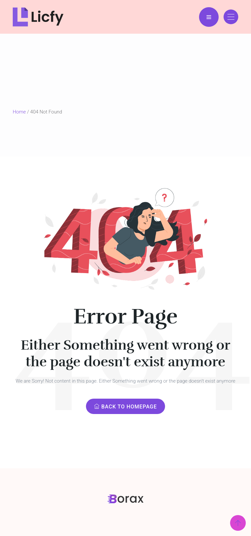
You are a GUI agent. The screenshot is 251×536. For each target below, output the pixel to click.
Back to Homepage (125, 407)
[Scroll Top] (238, 523)
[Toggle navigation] (231, 16)
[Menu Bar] (209, 17)
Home (19, 112)
